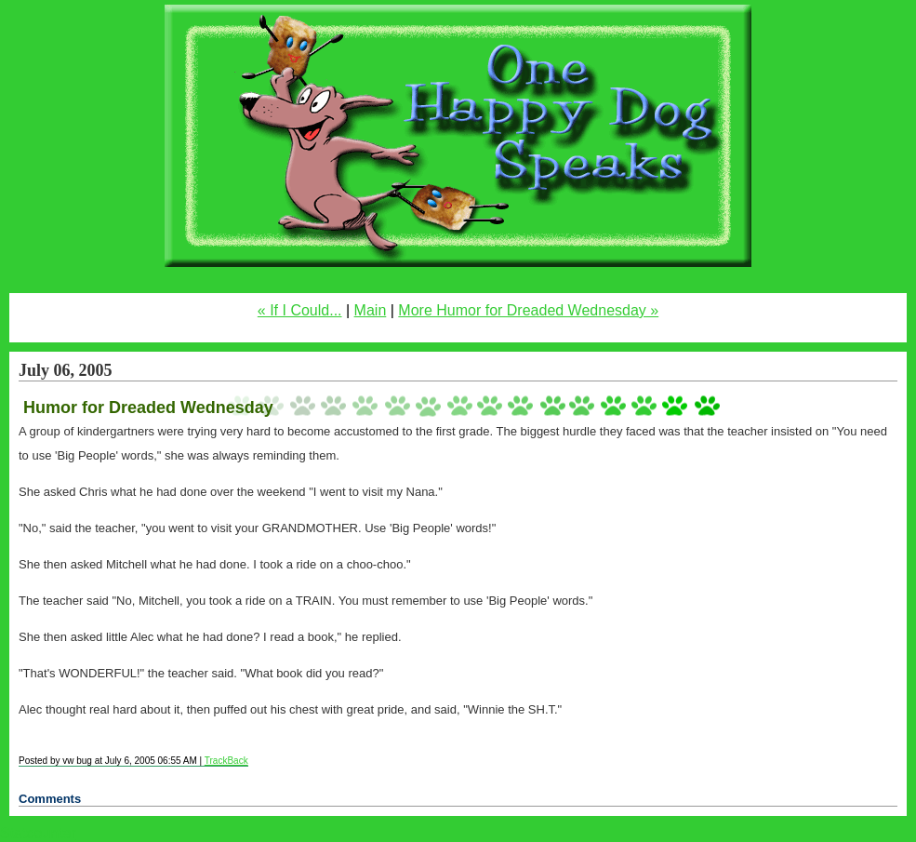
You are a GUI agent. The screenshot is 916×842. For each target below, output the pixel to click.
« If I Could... (300, 310)
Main (370, 310)
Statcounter (38, 833)
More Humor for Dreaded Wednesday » (528, 310)
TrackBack (226, 760)
